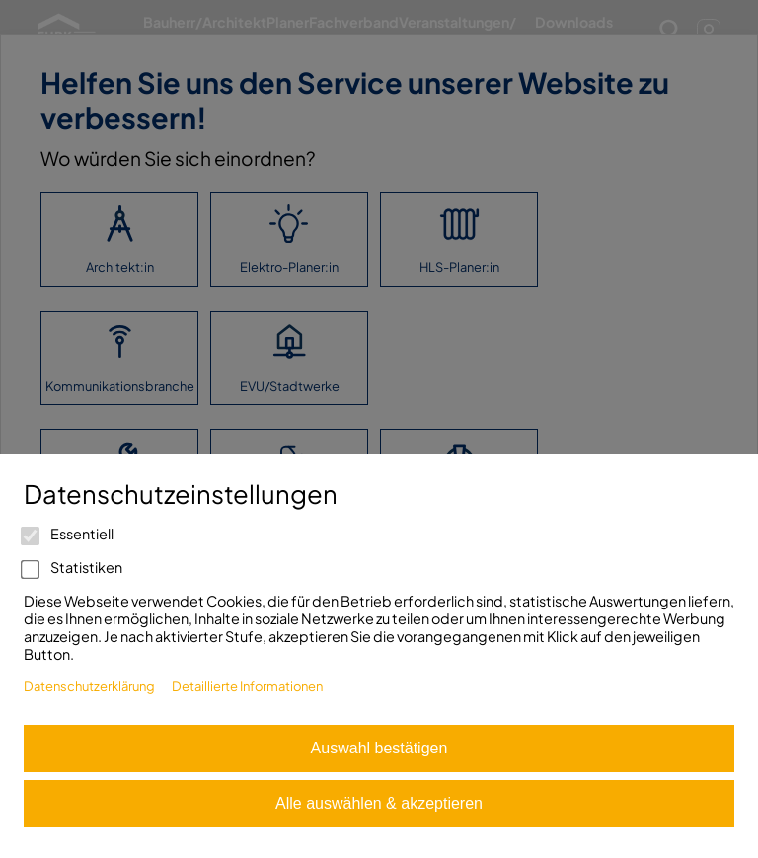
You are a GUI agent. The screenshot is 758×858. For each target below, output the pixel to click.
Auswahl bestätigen (379, 748)
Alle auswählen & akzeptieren (379, 803)
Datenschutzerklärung (89, 686)
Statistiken (73, 567)
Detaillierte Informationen (247, 686)
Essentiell (69, 533)
